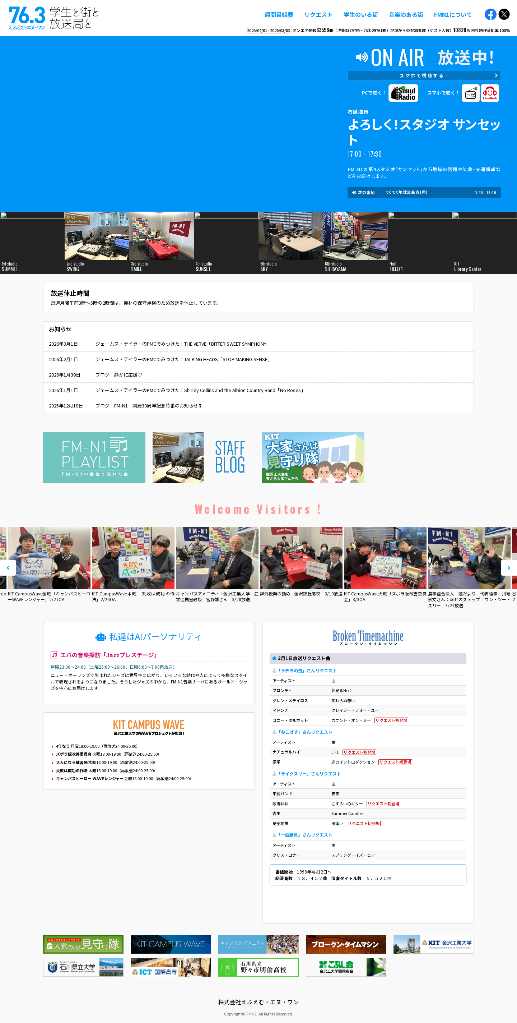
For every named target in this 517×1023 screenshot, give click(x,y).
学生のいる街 (361, 14)
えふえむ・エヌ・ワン (53, 18)
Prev (8, 568)
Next (509, 568)
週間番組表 (279, 14)
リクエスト (318, 14)
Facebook (491, 14)
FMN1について (453, 14)
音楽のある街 (406, 14)
